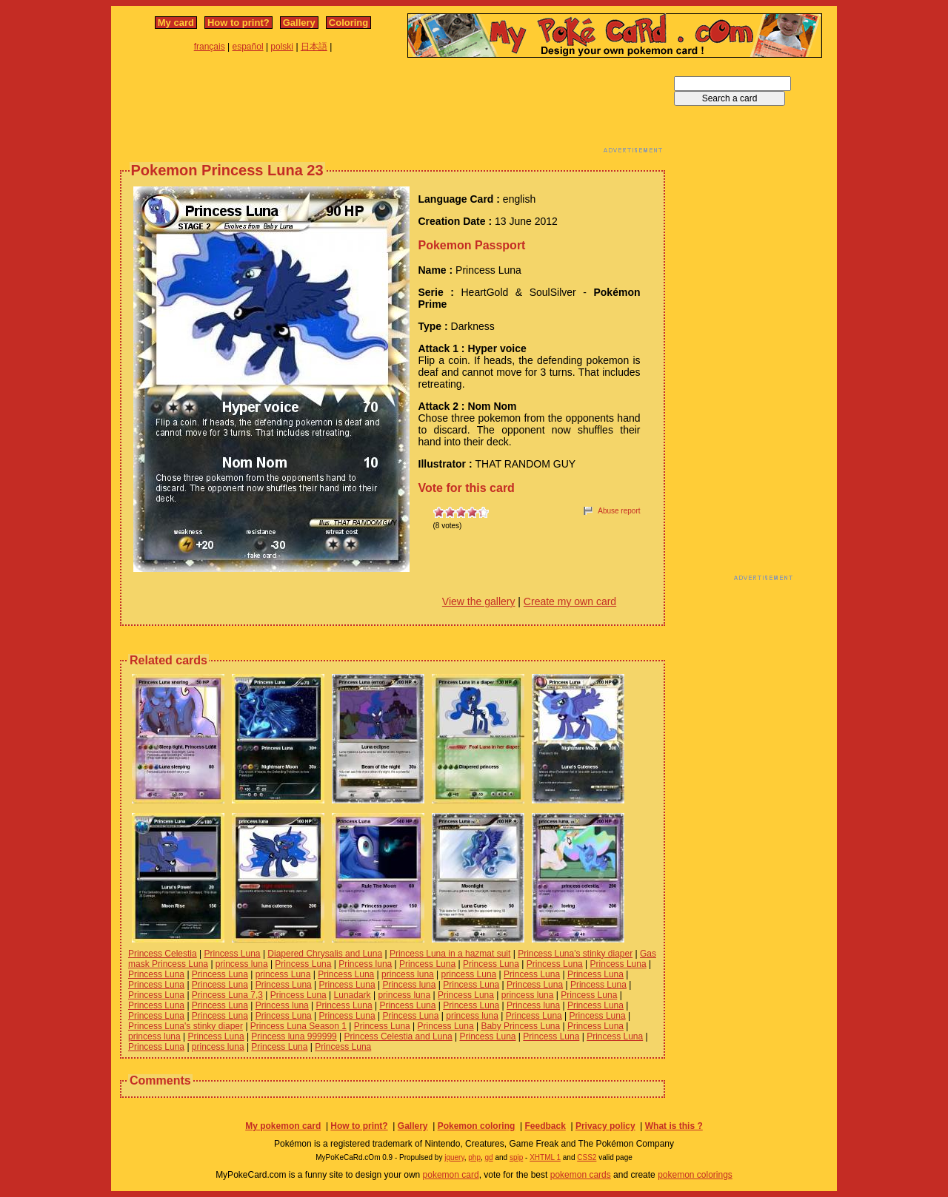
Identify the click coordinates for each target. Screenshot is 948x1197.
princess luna (242, 964)
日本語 (314, 46)
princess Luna (283, 974)
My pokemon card (283, 1126)
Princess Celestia (162, 953)
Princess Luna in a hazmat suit (450, 953)
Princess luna (365, 964)
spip (516, 1157)
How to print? (238, 22)
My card (176, 22)
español (248, 46)
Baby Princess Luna (520, 1026)
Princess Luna (232, 953)
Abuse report (619, 511)
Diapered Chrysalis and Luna (324, 953)
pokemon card (451, 1175)
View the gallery (478, 601)
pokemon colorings (695, 1175)
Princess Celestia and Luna (398, 1036)
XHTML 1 (545, 1157)
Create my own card (570, 601)
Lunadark (352, 995)
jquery (454, 1157)
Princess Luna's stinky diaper (575, 953)
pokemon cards (580, 1175)
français (209, 46)
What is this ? (674, 1126)
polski (281, 46)
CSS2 (586, 1157)
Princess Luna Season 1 (298, 1026)
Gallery (299, 22)
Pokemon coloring (476, 1126)
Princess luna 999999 (293, 1036)
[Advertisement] (392, 109)
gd (489, 1157)
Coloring (348, 22)
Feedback (544, 1126)
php (474, 1157)
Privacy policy (605, 1126)
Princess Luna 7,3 (227, 995)
